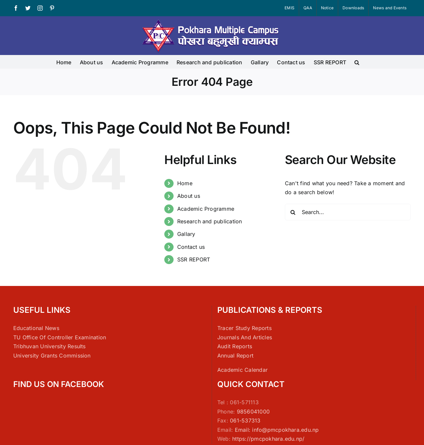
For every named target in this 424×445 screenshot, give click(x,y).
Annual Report (235, 355)
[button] (356, 61)
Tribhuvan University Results (49, 346)
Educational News (36, 328)
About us (188, 196)
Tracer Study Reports (244, 328)
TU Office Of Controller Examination (59, 337)
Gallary (186, 234)
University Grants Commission (52, 355)
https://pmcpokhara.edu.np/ (268, 438)
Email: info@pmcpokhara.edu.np (277, 429)
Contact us (191, 247)
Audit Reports (234, 346)
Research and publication (209, 221)
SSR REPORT (193, 259)
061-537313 (245, 420)
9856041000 (253, 411)
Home (184, 183)
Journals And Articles (244, 337)
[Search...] (348, 212)
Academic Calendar (242, 369)
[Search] (293, 212)
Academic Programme (205, 208)
